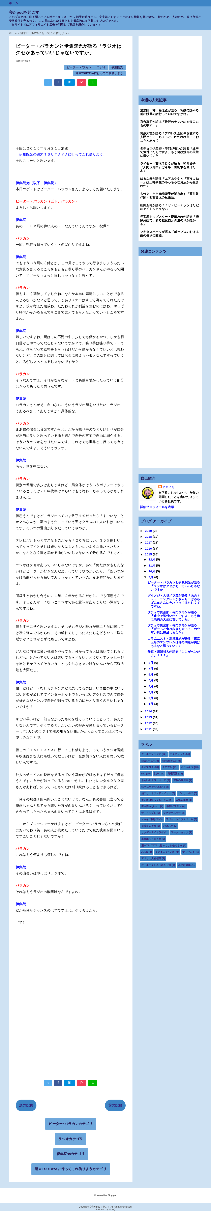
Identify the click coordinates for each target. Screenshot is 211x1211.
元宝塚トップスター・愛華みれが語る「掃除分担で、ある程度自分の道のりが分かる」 (169, 220)
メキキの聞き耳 (150, 819)
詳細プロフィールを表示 (157, 507)
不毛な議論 (184, 865)
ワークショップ (179, 832)
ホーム (13, 3)
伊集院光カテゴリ (71, 1154)
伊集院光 (117, 67)
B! (69, 82)
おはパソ (168, 825)
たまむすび (147, 760)
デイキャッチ (177, 754)
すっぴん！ (188, 852)
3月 (151, 692)
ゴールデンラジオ (151, 754)
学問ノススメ (174, 806)
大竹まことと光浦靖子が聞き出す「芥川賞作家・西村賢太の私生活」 (169, 195)
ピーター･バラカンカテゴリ (70, 1124)
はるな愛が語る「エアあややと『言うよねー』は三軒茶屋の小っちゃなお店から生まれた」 (169, 182)
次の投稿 (26, 1105)
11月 (152, 565)
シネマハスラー (172, 812)
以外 (156, 773)
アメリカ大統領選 (151, 858)
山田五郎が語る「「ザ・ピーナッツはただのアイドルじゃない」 (169, 207)
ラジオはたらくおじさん (155, 799)
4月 (151, 686)
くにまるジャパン (165, 852)
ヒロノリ (168, 487)
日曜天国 (172, 773)
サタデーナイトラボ (152, 832)
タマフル (167, 767)
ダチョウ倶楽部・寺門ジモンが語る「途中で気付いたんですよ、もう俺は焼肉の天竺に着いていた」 (169, 152)
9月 (151, 577)
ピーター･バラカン (79, 67)
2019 (149, 530)
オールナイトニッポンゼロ (156, 865)
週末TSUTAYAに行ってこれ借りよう (99, 73)
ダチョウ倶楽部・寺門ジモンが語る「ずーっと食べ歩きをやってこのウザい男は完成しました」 (174, 629)
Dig (143, 773)
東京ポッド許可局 (151, 838)
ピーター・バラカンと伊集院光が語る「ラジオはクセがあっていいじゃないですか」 (174, 586)
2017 (149, 542)
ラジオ (101, 67)
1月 (151, 704)
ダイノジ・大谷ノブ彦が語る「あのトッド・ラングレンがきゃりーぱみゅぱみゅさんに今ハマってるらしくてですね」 (174, 601)
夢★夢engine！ (150, 806)
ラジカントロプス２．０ (179, 819)
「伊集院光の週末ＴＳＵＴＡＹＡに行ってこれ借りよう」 (61, 154)
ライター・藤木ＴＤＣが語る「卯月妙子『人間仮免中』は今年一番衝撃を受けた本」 (168, 167)
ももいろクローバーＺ (153, 780)
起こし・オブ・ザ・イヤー (156, 793)
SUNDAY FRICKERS (153, 786)
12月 (152, 559)
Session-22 (169, 760)
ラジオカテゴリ (70, 1139)
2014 (149, 711)
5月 (151, 680)
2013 (149, 717)
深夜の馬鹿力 (180, 780)
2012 (149, 723)
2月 (151, 698)
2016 (149, 548)
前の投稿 (115, 1105)
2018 (149, 536)
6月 (151, 674)
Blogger (112, 1195)
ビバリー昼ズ (185, 793)
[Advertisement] (71, 114)
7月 (151, 668)
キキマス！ (147, 767)
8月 (151, 662)
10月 (152, 571)
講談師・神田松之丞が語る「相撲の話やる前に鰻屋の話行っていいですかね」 (169, 112)
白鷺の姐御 (182, 799)
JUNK (144, 852)
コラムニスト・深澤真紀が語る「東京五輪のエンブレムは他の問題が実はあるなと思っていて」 (174, 642)
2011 (149, 729)
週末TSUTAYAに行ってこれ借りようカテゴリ (71, 1169)
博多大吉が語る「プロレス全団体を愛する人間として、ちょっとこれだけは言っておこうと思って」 (169, 137)
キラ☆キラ (187, 767)
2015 (149, 554)
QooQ (112, 1209)
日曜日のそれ (148, 825)
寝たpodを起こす (24, 12)
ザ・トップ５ (148, 812)
